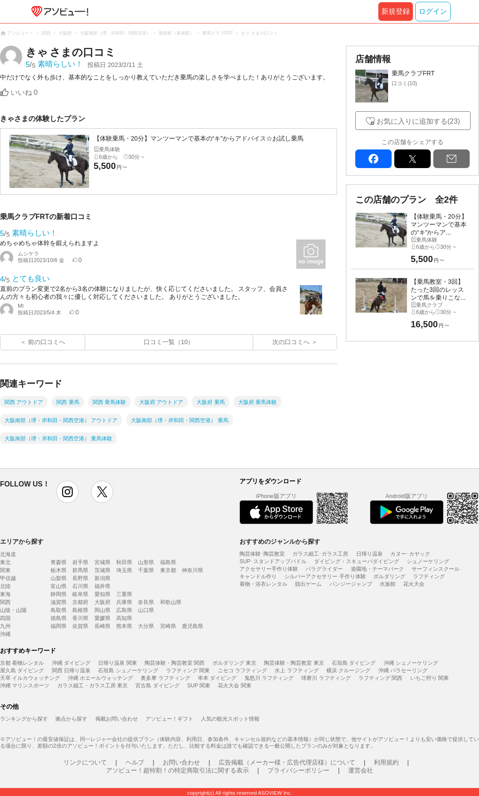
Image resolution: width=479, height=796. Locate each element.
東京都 (168, 570)
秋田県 (124, 562)
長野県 (80, 578)
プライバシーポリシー (298, 770)
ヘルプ (135, 762)
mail (451, 158)
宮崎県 (168, 626)
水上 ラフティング (296, 670)
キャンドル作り (258, 576)
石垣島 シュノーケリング (128, 670)
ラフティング (429, 576)
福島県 (168, 562)
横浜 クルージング (348, 670)
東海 (5, 594)
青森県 (59, 562)
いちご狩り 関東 (429, 678)
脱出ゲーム (308, 584)
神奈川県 (192, 570)
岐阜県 (80, 594)
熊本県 (124, 626)
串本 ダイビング (217, 678)
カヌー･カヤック (410, 554)
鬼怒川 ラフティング (269, 678)
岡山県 (102, 610)
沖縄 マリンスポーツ (24, 685)
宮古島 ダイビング (157, 685)
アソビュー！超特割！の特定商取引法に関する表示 (177, 770)
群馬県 (80, 570)
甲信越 (8, 578)
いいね (24, 92)
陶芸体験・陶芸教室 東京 (294, 663)
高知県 (124, 618)
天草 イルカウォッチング (30, 678)
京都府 (80, 602)
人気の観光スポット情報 (230, 719)
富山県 (59, 586)
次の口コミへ (291, 341)
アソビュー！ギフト (169, 719)
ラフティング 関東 (188, 670)
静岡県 (59, 594)
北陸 (5, 586)
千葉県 (146, 570)
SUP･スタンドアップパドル (273, 561)
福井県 (102, 586)
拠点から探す (71, 719)
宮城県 (102, 562)
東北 (5, 562)
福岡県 (59, 626)
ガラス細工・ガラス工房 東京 (92, 685)
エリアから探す (21, 541)
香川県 (80, 618)
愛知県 (102, 594)
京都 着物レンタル (22, 663)
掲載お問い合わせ (116, 719)
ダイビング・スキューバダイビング (356, 561)
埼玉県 (124, 570)
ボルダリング (389, 576)
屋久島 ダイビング (22, 670)
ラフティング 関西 (380, 678)
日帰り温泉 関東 (117, 663)
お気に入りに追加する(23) (418, 121)
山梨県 (59, 578)
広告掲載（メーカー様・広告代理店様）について (287, 762)
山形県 (146, 562)
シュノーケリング (428, 561)
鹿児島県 (192, 626)
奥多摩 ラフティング (165, 678)
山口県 (146, 610)
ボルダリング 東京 (234, 663)
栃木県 (59, 570)
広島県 (124, 610)
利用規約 (386, 762)
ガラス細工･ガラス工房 (320, 554)
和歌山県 (170, 602)
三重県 (124, 594)
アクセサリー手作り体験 (269, 569)
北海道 (8, 554)
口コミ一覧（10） (169, 341)
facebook (373, 158)
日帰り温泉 (369, 554)
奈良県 (146, 602)
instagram (67, 492)
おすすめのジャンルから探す (280, 541)
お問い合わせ (181, 762)
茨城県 (102, 570)
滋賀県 (59, 602)
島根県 (80, 610)
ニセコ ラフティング (242, 670)
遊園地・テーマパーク (377, 569)
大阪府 (102, 602)
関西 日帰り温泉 (71, 670)
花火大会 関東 (234, 685)
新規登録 (395, 11)
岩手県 (80, 562)
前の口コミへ (46, 341)
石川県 (80, 586)
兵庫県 (124, 602)
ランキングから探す (24, 719)
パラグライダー (324, 569)
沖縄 (5, 634)
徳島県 (59, 618)
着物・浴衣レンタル (263, 584)
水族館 (388, 584)
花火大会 (413, 584)
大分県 (146, 626)
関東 (5, 570)
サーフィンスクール (435, 569)
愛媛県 (102, 618)
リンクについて (85, 762)
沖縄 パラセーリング (403, 670)
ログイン (433, 11)
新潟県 (102, 578)
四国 (5, 618)
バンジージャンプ (351, 584)
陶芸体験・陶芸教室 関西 (174, 663)
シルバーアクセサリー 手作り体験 (324, 576)
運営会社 (360, 770)
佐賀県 (80, 626)
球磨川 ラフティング (325, 678)
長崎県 (102, 626)
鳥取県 (59, 610)
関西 (5, 602)
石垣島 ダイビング (354, 663)
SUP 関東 (198, 685)
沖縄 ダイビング (71, 663)
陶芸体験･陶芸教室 (262, 554)
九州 (5, 626)
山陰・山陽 (13, 610)
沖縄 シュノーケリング (411, 663)
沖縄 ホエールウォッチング (100, 678)
